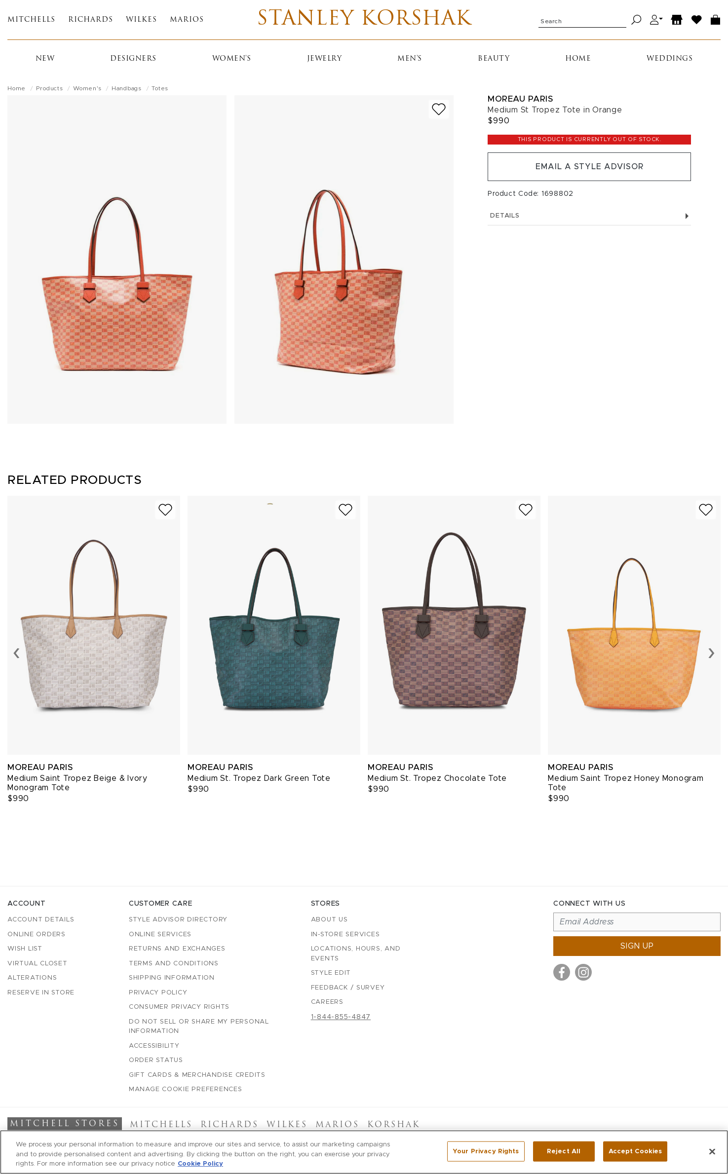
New (45, 59)
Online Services (160, 934)
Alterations (32, 978)
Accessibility (154, 1046)
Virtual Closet (37, 963)
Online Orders (36, 934)
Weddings (669, 59)
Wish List (24, 949)
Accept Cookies (635, 1151)
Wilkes (141, 20)
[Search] (636, 20)
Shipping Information (172, 978)
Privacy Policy (158, 993)
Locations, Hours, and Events (356, 954)
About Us (329, 920)
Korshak (393, 1125)
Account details (40, 920)
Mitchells (31, 20)
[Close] (712, 1151)
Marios (187, 20)
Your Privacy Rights (486, 1151)
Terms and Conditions (174, 963)
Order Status (156, 1060)
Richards (90, 20)
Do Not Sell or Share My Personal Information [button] (199, 1027)
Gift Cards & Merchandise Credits (197, 1075)
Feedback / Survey (348, 988)
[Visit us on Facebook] (561, 972)
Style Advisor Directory (178, 920)
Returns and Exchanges (177, 949)
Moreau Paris (520, 99)
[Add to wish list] (439, 109)
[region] (364, 1152)
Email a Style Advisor (590, 167)
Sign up (637, 946)
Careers (327, 1002)
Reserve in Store (41, 993)
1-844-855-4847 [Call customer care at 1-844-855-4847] (341, 1017)
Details (589, 216)
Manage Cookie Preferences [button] (185, 1089)
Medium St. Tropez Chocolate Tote (437, 778)
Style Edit (331, 973)
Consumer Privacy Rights (179, 1007)
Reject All (563, 1151)
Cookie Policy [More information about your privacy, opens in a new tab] (200, 1164)
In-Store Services (345, 934)
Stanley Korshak (364, 20)
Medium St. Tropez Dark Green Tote (259, 778)
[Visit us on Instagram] (583, 972)
